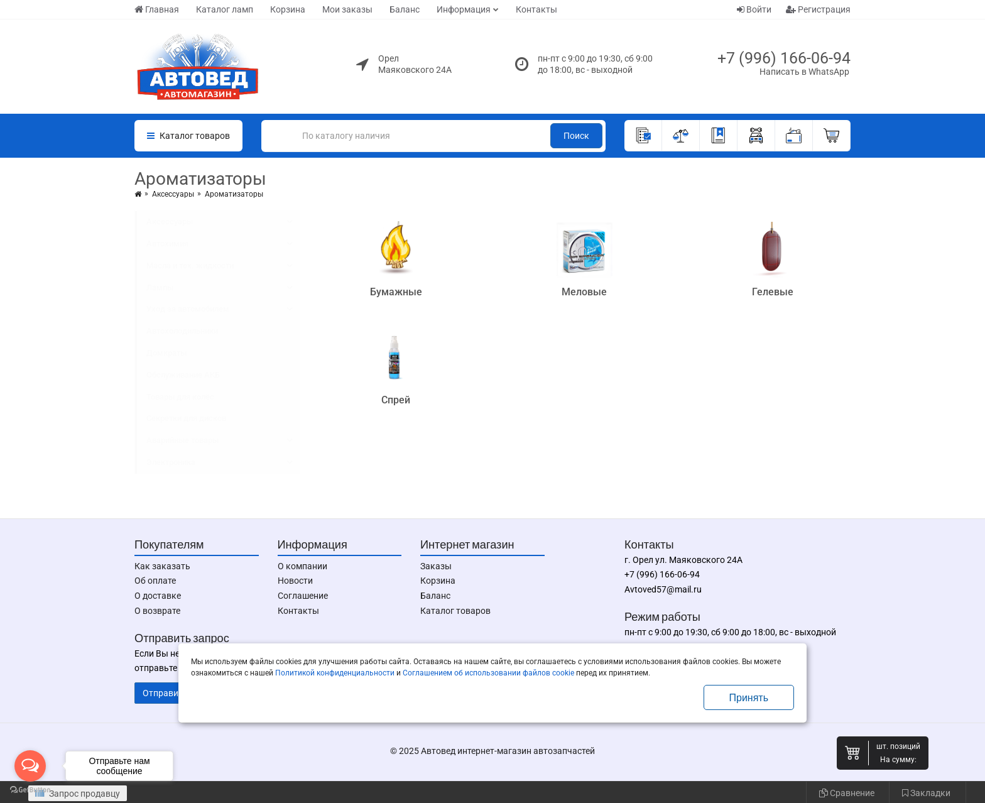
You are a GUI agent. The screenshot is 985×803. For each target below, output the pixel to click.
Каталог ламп (224, 9)
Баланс (404, 9)
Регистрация (818, 9)
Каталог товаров (455, 611)
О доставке (157, 596)
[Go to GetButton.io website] (30, 790)
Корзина (287, 9)
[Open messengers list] (30, 766)
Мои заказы (347, 9)
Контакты (536, 9)
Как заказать (162, 566)
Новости (295, 581)
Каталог (188, 136)
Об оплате (155, 581)
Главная (156, 9)
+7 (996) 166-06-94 (784, 58)
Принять (749, 697)
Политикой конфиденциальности (335, 673)
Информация (464, 9)
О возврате (157, 611)
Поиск (576, 136)
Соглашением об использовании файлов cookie (488, 673)
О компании (302, 566)
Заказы (436, 566)
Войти (754, 9)
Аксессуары (173, 194)
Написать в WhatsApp (804, 72)
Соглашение (303, 596)
